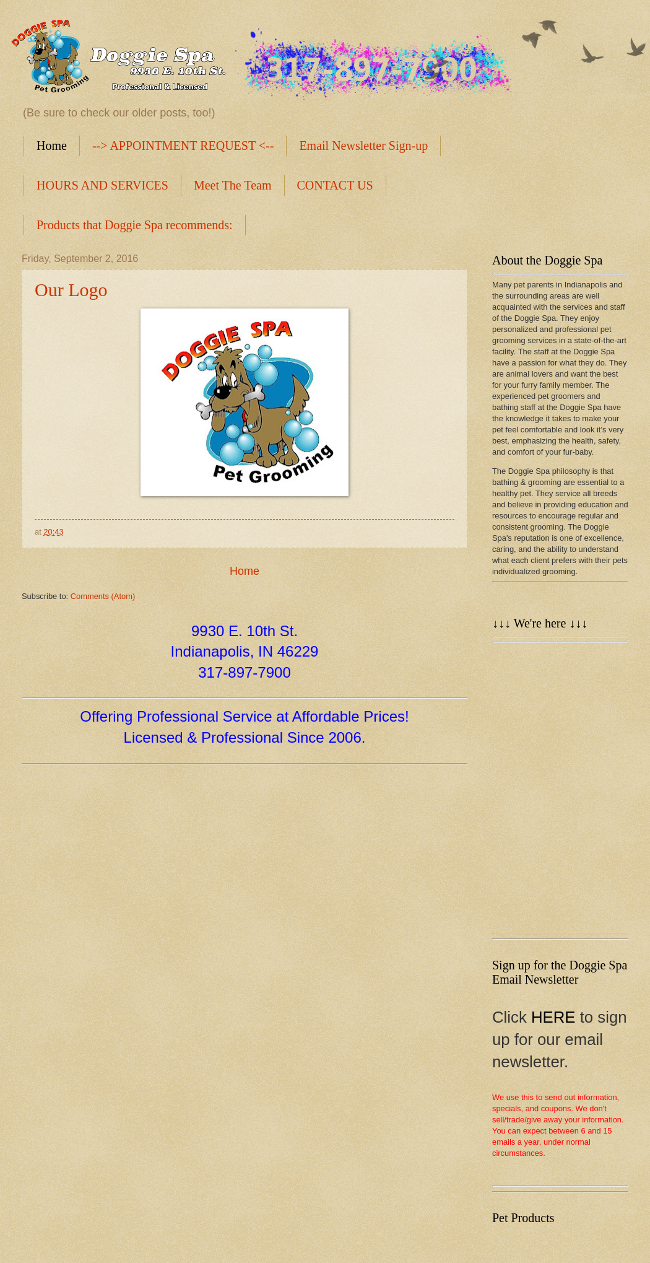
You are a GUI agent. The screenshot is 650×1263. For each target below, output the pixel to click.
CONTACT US (335, 185)
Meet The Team (233, 185)
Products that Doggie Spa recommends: (135, 225)
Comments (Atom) (103, 596)
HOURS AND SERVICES (102, 185)
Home (52, 145)
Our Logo (71, 289)
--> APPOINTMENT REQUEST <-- (183, 145)
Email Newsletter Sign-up (363, 145)
